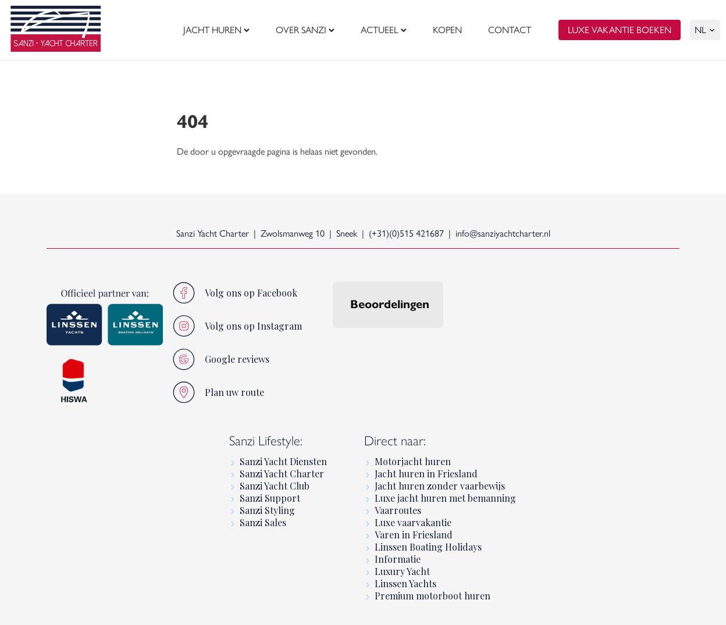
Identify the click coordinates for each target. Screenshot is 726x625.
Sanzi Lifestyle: (265, 441)
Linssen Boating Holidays (428, 547)
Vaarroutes (398, 510)
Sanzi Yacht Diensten (283, 461)
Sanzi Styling (267, 510)
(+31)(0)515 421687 (406, 233)
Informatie (398, 559)
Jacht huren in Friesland (426, 473)
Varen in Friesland (414, 534)
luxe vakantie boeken (619, 30)
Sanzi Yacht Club (274, 486)
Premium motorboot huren (432, 596)
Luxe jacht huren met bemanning (445, 498)
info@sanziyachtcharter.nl (502, 233)
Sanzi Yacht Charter (282, 473)
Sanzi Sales (263, 522)
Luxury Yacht (402, 571)
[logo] (55, 30)
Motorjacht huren (413, 461)
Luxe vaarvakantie (413, 522)
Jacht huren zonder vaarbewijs (440, 486)
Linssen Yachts (405, 583)
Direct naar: (395, 441)
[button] (332, 339)
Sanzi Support (270, 498)
